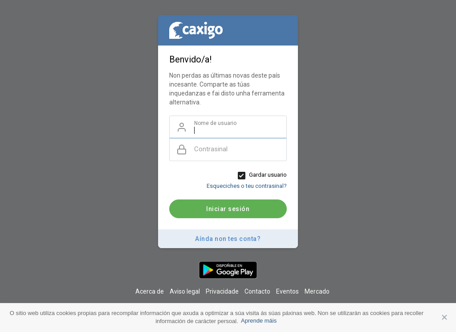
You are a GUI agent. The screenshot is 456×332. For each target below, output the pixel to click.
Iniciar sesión (227, 208)
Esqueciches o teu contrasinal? (247, 186)
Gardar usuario (268, 174)
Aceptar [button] (444, 318)
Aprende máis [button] (259, 320)
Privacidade (222, 291)
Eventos (287, 291)
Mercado (317, 291)
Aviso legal (185, 291)
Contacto (257, 291)
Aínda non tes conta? (228, 238)
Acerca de (149, 291)
